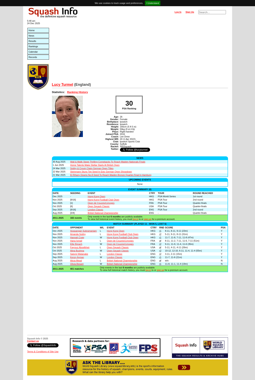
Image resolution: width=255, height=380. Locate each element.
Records (33, 57)
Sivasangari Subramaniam (83, 231)
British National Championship (103, 213)
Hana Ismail (76, 241)
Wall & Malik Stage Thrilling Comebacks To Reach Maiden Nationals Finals (107, 161)
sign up (147, 219)
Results (32, 41)
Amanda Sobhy (78, 234)
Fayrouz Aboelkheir (79, 247)
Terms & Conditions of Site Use (43, 351)
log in (135, 219)
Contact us (33, 341)
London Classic (95, 209)
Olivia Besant (76, 264)
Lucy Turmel (62, 85)
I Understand (152, 3)
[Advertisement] (140, 51)
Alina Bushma (77, 250)
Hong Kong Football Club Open (103, 199)
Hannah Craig (77, 237)
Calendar (33, 52)
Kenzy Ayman (77, 257)
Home (32, 30)
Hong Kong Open (96, 196)
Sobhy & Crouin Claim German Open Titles (92, 168)
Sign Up (190, 12)
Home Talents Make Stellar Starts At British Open (95, 165)
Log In (178, 12)
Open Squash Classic (99, 206)
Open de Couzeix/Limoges (101, 203)
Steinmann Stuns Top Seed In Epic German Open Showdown (101, 171)
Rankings (33, 46)
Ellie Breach (76, 244)
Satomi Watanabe (79, 254)
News (31, 35)
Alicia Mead (76, 260)
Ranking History (77, 92)
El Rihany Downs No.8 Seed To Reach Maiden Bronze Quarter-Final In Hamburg (111, 175)
